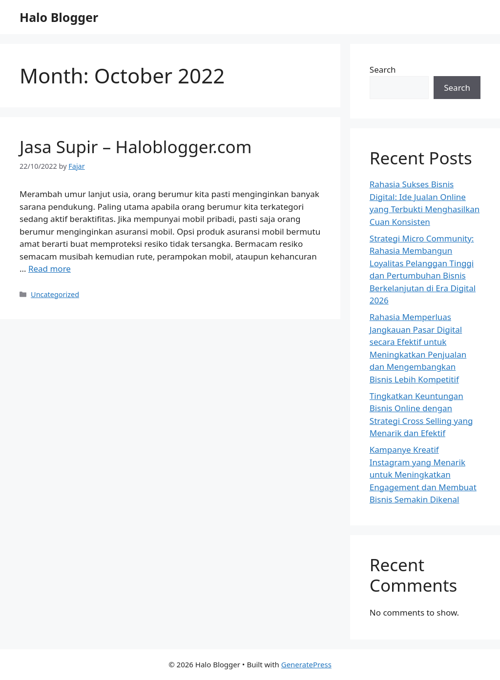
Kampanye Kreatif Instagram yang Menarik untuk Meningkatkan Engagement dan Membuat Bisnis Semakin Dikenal (423, 474)
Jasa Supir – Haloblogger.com (135, 146)
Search (383, 69)
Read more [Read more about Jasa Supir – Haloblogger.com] (49, 268)
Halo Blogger (59, 17)
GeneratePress (306, 664)
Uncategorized (55, 294)
